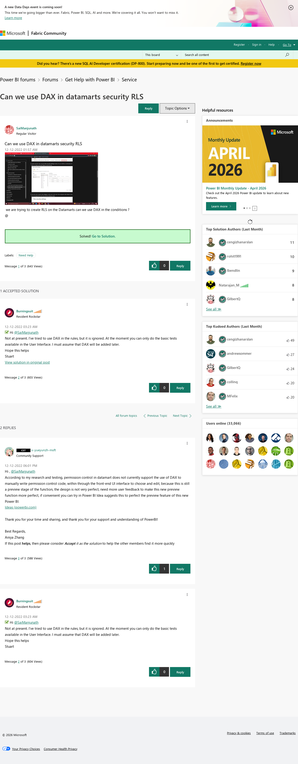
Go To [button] (287, 45)
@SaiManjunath (26, 332)
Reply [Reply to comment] (180, 388)
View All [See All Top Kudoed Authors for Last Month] (213, 406)
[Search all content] (237, 54)
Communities (137, 33)
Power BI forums (17, 79)
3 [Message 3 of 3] (19, 558)
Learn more (13, 17)
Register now (251, 63)
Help (271, 44)
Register (239, 44)
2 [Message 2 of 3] (19, 377)
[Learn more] (221, 206)
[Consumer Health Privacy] (60, 749)
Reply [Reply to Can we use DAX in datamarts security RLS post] (180, 266)
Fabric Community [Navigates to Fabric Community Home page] (48, 33)
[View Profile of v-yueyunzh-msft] (43, 449)
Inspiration (97, 33)
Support (195, 33)
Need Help (26, 255)
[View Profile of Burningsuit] (24, 311)
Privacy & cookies (239, 733)
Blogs (158, 33)
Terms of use (265, 733)
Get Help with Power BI (90, 79)
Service (129, 79)
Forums (77, 33)
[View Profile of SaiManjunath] (26, 128)
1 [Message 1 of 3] (19, 266)
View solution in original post (27, 362)
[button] (148, 108)
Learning (176, 33)
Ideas (116, 33)
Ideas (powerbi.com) (21, 507)
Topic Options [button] (176, 108)
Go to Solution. (104, 236)
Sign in (256, 44)
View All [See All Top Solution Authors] (213, 309)
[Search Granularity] (161, 54)
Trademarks (288, 733)
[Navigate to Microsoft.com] (12, 33)
